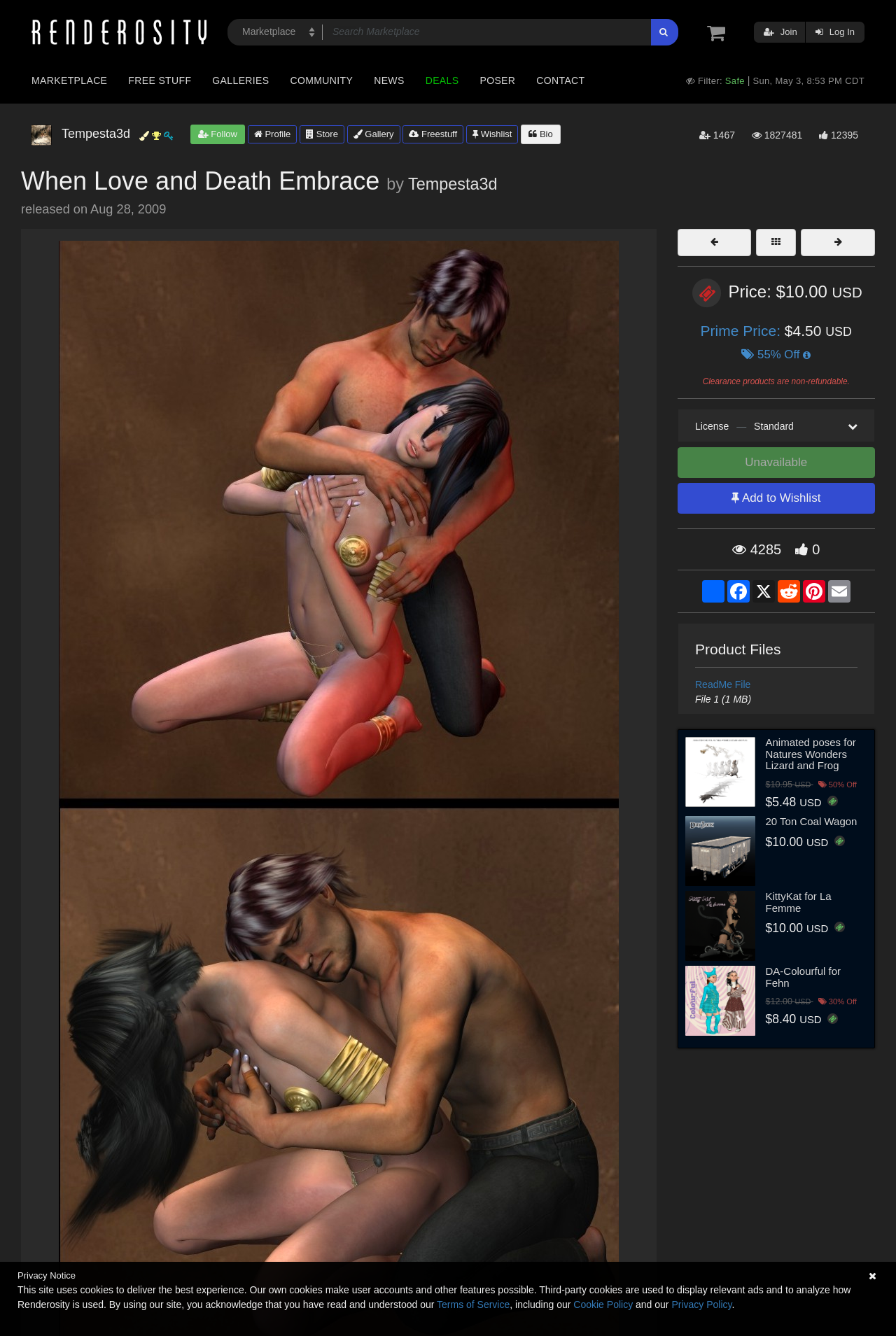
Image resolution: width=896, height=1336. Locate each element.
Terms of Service (473, 1304)
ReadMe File (722, 684)
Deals (442, 80)
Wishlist (492, 134)
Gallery (374, 134)
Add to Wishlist (776, 498)
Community (322, 80)
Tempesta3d (452, 184)
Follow (217, 134)
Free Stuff (159, 80)
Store (322, 134)
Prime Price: (743, 331)
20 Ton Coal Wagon (812, 821)
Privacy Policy (701, 1304)
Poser (497, 80)
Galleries (240, 80)
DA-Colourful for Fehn (803, 977)
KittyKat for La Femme (799, 902)
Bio (540, 134)
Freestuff (433, 134)
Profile (272, 134)
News (389, 80)
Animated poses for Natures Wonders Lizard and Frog (811, 753)
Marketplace (69, 80)
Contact (560, 80)
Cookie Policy (603, 1304)
